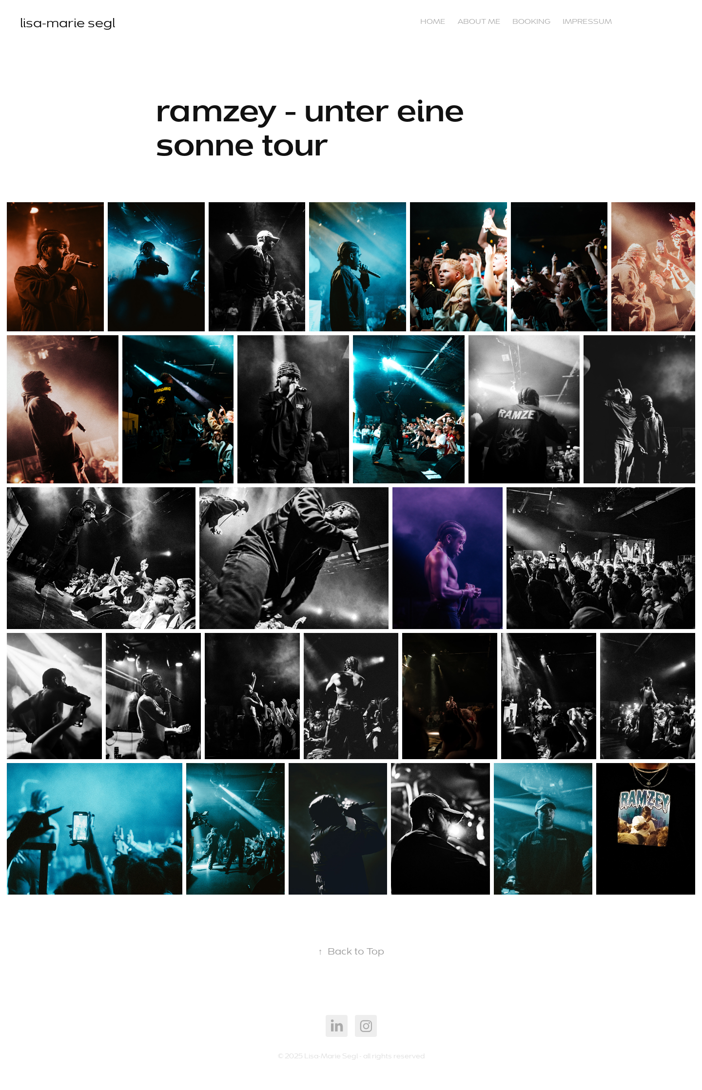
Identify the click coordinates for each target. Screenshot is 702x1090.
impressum (587, 21)
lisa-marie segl (67, 23)
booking (531, 21)
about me (479, 21)
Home (433, 21)
